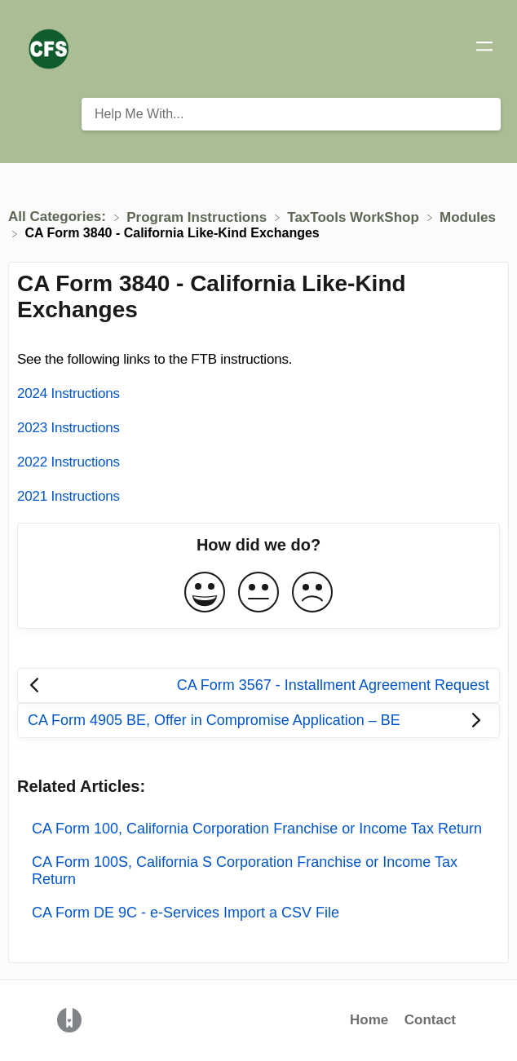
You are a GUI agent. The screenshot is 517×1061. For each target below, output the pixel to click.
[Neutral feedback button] (258, 593)
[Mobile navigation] (484, 49)
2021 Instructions (68, 496)
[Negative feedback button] (312, 593)
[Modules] (468, 216)
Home (369, 1020)
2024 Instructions (68, 393)
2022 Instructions (68, 462)
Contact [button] (430, 1020)
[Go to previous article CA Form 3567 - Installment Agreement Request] (258, 685)
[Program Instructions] (198, 216)
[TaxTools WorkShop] (354, 216)
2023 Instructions (68, 427)
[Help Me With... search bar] (291, 114)
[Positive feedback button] (204, 593)
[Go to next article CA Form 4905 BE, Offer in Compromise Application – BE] (258, 720)
